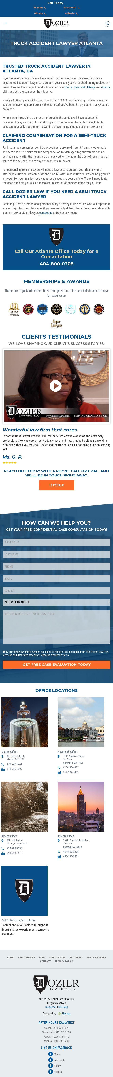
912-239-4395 (71, 767)
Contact (45, 961)
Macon (41, 7)
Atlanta (72, 13)
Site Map (63, 1007)
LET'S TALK (56, 485)
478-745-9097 (14, 769)
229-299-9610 (14, 853)
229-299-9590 (14, 848)
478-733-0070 (61, 1028)
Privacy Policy (64, 961)
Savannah (72, 7)
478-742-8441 (14, 764)
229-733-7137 (61, 1036)
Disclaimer (50, 1007)
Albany (41, 13)
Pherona (66, 1013)
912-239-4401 (71, 772)
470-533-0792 (71, 856)
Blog (42, 957)
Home (10, 957)
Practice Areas (96, 957)
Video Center (57, 957)
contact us (45, 213)
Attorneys (76, 957)
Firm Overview (26, 957)
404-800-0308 (57, 264)
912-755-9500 (63, 1032)
